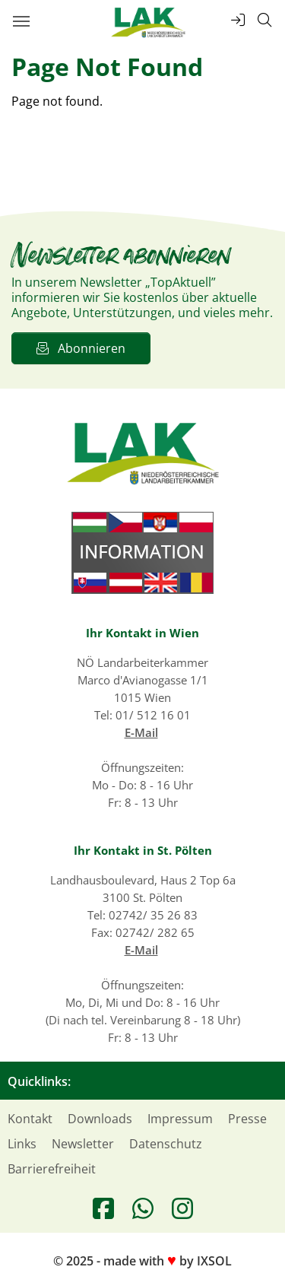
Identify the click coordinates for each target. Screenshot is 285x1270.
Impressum (180, 1118)
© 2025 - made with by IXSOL (142, 1261)
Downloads (100, 1118)
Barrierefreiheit (52, 1168)
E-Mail (141, 732)
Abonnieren (80, 348)
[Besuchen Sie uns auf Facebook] (103, 1208)
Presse (247, 1118)
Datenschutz (165, 1143)
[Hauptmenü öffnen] (21, 21)
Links (22, 1143)
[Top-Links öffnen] (238, 20)
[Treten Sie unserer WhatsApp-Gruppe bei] (143, 1208)
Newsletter (83, 1143)
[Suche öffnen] (264, 20)
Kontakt (30, 1118)
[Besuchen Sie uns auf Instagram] (182, 1208)
